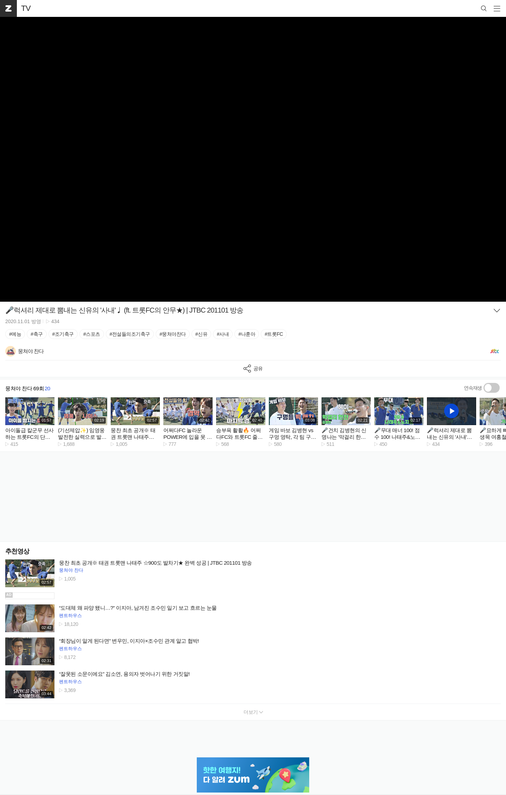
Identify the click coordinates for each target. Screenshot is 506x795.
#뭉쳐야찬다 (173, 334)
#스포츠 (91, 334)
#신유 (201, 334)
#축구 (37, 334)
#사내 (223, 334)
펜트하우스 (70, 615)
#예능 (15, 334)
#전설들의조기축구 (130, 334)
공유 (253, 369)
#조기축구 (63, 334)
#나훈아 (246, 334)
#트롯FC (274, 334)
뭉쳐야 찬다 (71, 570)
